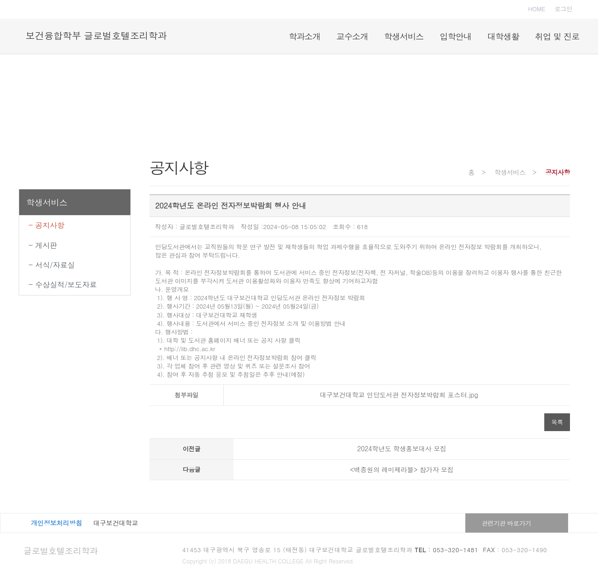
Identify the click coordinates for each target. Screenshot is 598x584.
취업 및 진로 (557, 36)
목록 (557, 422)
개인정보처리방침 (56, 522)
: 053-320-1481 (446, 549)
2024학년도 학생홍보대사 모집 (402, 448)
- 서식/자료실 (51, 265)
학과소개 (304, 36)
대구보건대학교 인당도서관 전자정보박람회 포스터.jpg (397, 394)
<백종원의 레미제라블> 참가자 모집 (402, 469)
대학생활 (503, 36)
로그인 (563, 8)
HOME (536, 8)
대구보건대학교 (115, 522)
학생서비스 (404, 36)
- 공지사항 (46, 225)
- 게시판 (42, 245)
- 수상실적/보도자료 (62, 284)
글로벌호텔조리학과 (60, 550)
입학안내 (455, 36)
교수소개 (352, 36)
